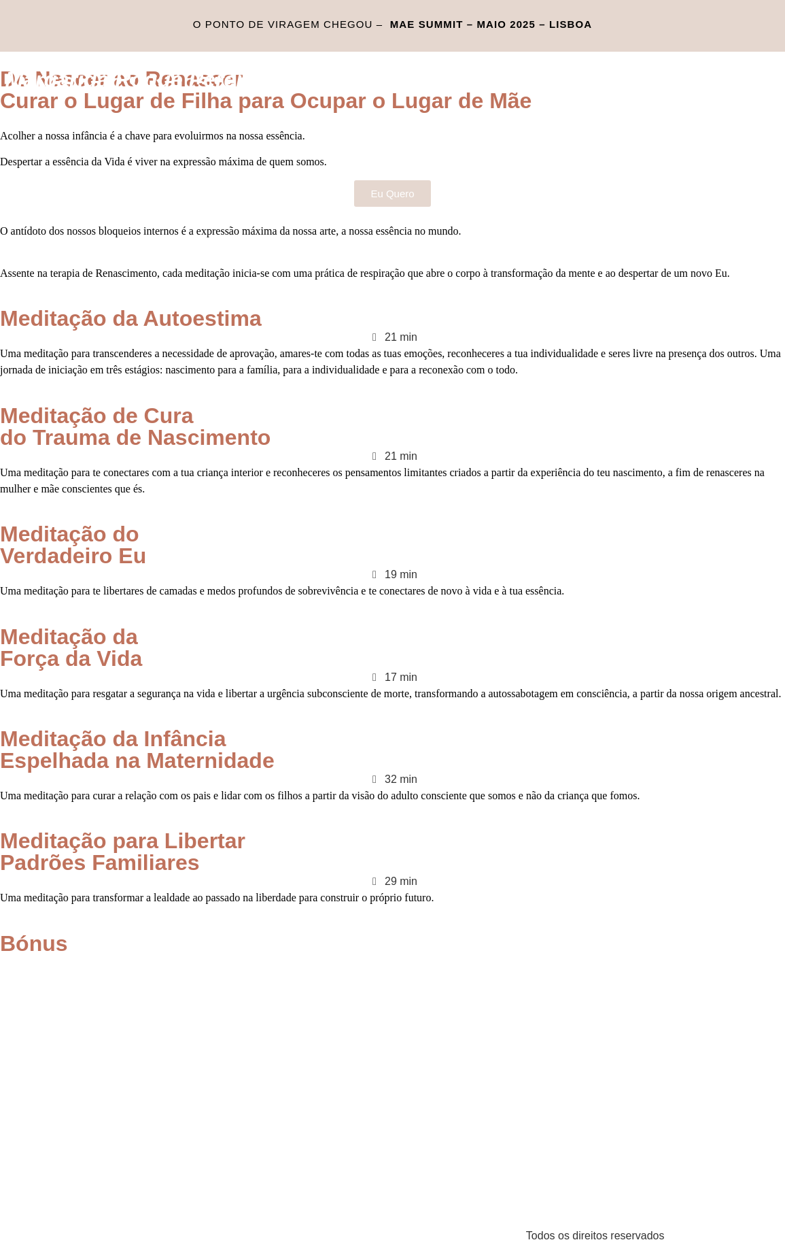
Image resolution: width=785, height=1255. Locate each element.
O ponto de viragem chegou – (392, 24)
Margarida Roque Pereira (134, 79)
